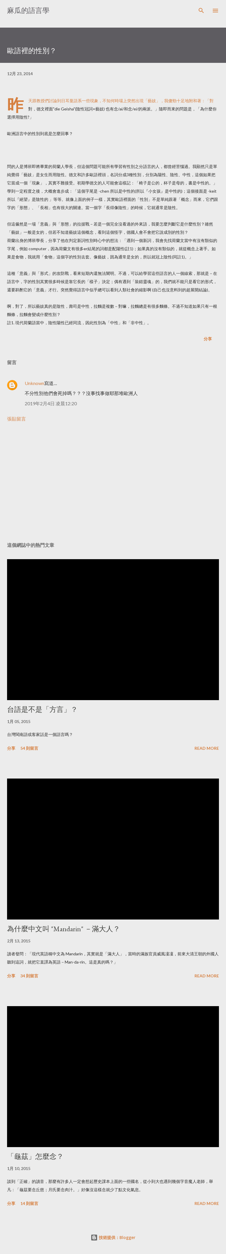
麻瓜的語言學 (28, 10)
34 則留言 (29, 975)
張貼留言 (16, 418)
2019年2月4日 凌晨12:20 (51, 403)
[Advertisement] (113, 482)
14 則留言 (29, 1203)
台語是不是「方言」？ (42, 709)
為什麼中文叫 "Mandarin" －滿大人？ (63, 928)
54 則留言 (29, 748)
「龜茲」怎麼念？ (35, 1156)
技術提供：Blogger (113, 1237)
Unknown (34, 383)
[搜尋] (201, 10)
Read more (207, 748)
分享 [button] (208, 338)
